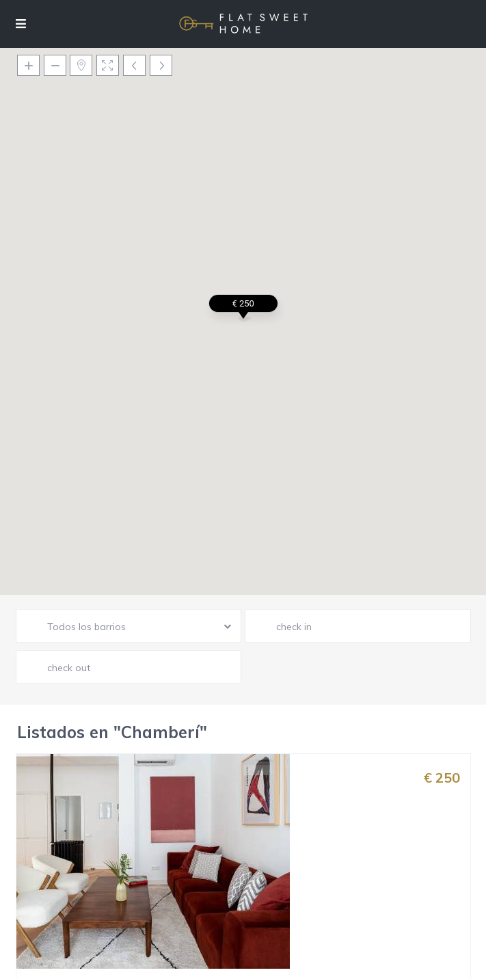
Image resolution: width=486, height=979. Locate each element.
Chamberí (258, 860)
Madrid (300, 860)
